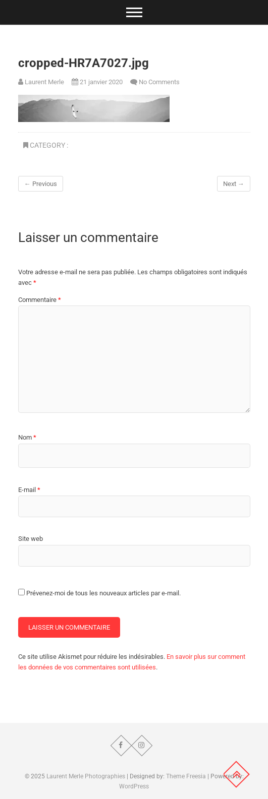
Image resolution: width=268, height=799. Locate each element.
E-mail (29, 490)
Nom (27, 437)
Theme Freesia (186, 776)
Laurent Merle (41, 82)
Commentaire (39, 299)
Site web (30, 538)
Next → (233, 184)
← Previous (40, 184)
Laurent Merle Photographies (85, 776)
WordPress (134, 786)
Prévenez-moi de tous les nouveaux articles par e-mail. (103, 593)
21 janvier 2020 (97, 82)
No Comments (159, 82)
